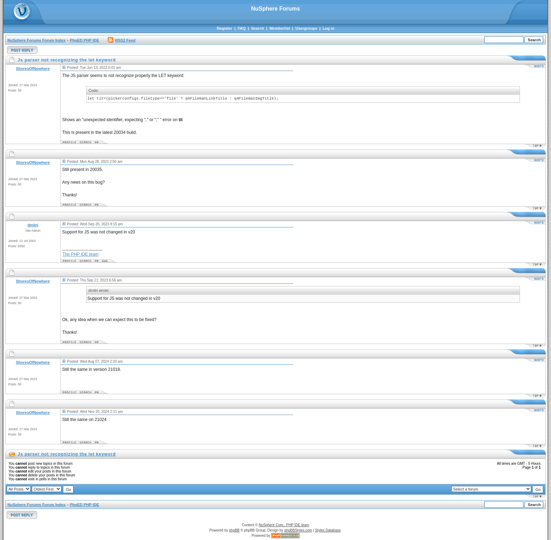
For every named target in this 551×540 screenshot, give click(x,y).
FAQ (242, 28)
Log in (328, 28)
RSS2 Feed (121, 40)
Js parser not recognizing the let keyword (67, 454)
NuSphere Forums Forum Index (36, 40)
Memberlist (279, 28)
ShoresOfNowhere (33, 68)
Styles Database (328, 530)
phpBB (234, 530)
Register (224, 28)
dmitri (33, 225)
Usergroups (306, 28)
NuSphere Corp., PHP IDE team (284, 525)
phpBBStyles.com (298, 530)
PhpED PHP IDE (84, 40)
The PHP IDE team (81, 254)
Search (257, 28)
